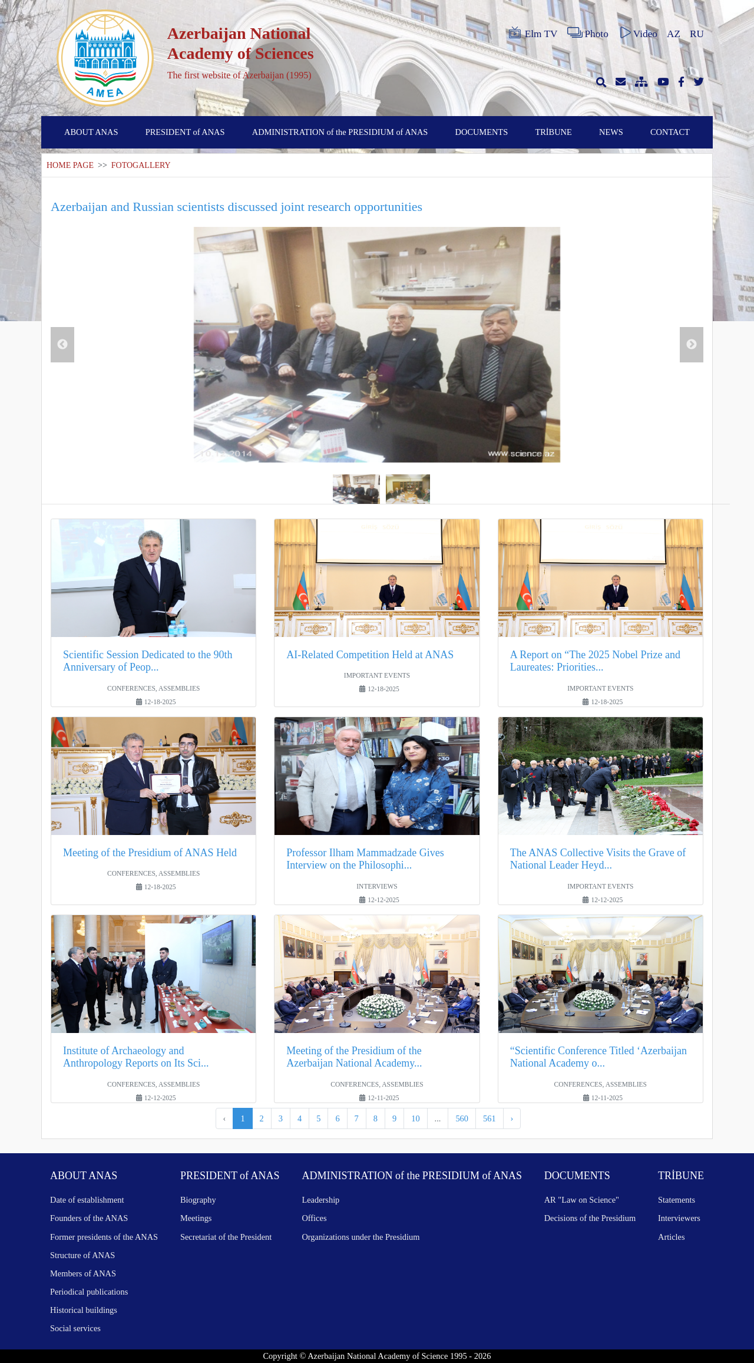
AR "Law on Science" (581, 1199)
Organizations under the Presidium (360, 1237)
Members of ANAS (83, 1273)
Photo (588, 33)
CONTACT (670, 132)
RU (697, 33)
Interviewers (679, 1218)
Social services (75, 1328)
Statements (676, 1199)
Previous (62, 344)
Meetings (196, 1218)
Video (637, 33)
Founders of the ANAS (89, 1218)
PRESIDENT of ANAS (185, 132)
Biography (198, 1199)
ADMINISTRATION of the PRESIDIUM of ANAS (340, 132)
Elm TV (532, 33)
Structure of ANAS (82, 1255)
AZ (673, 33)
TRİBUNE (553, 132)
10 (415, 1118)
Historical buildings (83, 1310)
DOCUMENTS (481, 132)
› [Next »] (512, 1118)
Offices (314, 1218)
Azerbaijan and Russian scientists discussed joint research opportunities (236, 206)
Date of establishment (87, 1199)
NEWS (611, 132)
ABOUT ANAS (91, 132)
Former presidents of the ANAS (104, 1237)
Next (691, 344)
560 (461, 1118)
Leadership (320, 1199)
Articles (671, 1237)
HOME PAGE (70, 165)
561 (489, 1118)
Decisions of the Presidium (590, 1218)
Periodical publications (89, 1291)
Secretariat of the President (226, 1237)
